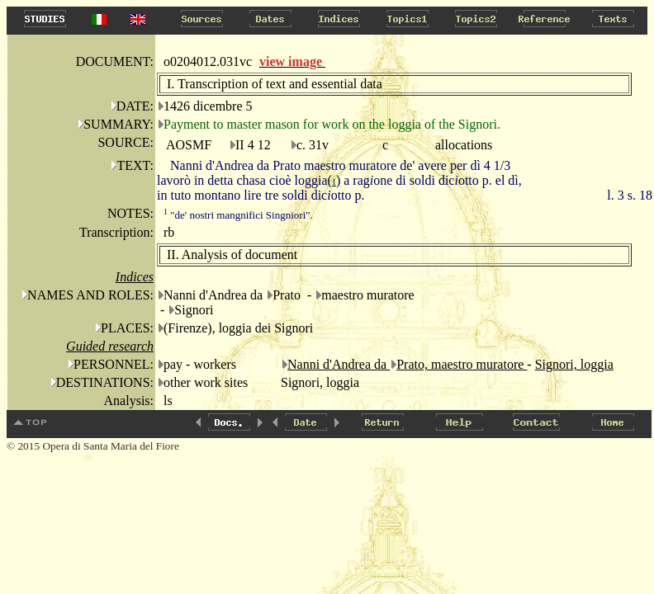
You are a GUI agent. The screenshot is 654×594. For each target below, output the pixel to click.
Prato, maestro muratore (461, 364)
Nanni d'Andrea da (338, 364)
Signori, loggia (574, 364)
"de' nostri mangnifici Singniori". (238, 215)
